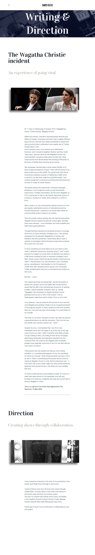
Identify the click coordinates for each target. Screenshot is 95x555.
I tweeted (59, 129)
